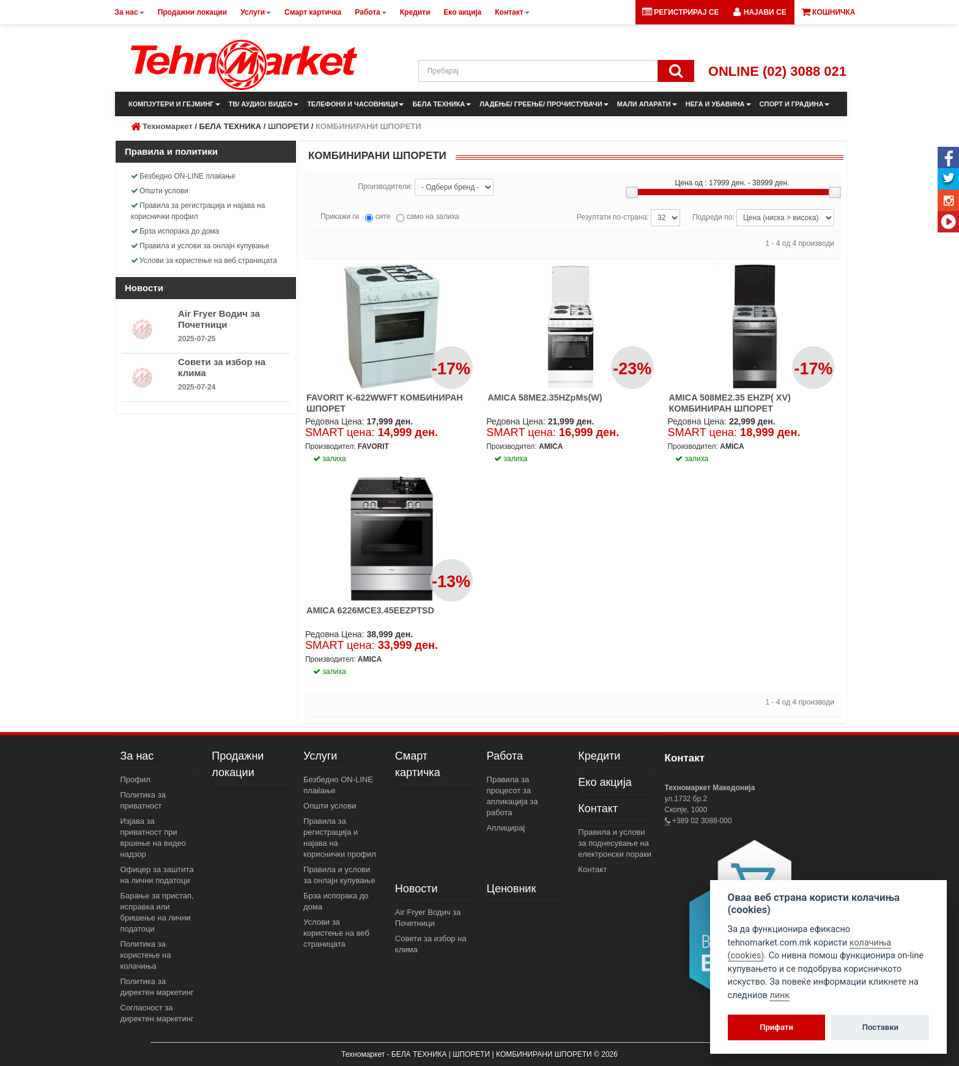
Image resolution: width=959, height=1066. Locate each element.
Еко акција (604, 782)
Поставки (880, 1027)
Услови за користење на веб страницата (204, 260)
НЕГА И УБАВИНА (718, 104)
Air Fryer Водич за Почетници (219, 319)
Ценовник (511, 889)
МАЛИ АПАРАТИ (647, 104)
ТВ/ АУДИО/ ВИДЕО (264, 104)
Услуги (320, 756)
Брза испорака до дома (175, 231)
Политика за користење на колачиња (145, 955)
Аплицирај (506, 827)
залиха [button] (329, 458)
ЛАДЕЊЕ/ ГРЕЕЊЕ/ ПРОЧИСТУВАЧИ (544, 104)
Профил (135, 779)
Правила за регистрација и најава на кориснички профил (198, 211)
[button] (760, 12)
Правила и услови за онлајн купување (200, 246)
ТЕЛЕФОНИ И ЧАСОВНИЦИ (355, 104)
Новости (416, 889)
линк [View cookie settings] (779, 995)
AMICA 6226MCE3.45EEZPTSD (370, 610)
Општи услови (159, 191)
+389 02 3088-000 (701, 820)
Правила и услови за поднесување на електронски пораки (614, 843)
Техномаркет (168, 126)
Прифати (776, 1027)
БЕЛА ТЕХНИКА (441, 104)
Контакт (598, 808)
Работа (505, 756)
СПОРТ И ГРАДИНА (795, 104)
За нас (137, 756)
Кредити (599, 756)
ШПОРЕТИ (288, 126)
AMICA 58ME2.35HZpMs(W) (544, 397)
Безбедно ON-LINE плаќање (183, 176)
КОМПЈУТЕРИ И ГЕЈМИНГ (174, 104)
